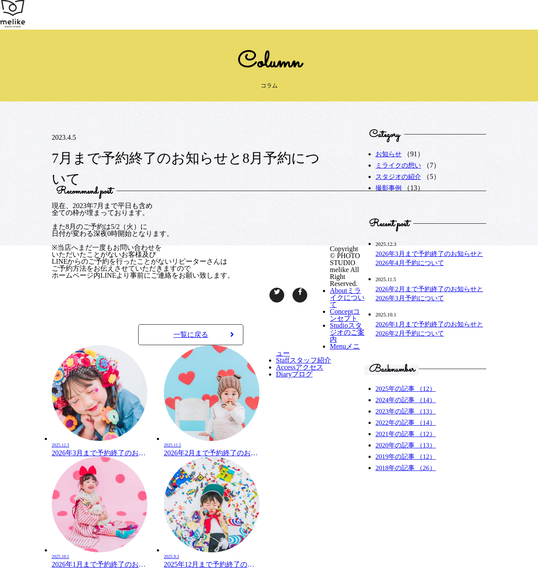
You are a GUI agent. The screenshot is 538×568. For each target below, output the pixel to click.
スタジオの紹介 (398, 176)
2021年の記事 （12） (405, 433)
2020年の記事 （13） (405, 445)
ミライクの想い (398, 165)
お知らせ (388, 154)
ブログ (294, 374)
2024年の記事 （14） (405, 400)
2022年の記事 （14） (405, 422)
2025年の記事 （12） (405, 388)
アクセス (299, 367)
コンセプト (345, 315)
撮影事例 (388, 188)
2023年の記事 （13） (405, 411)
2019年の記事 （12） (405, 456)
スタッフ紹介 (303, 360)
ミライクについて (347, 297)
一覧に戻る (203, 334)
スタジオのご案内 (347, 332)
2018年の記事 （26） (405, 467)
